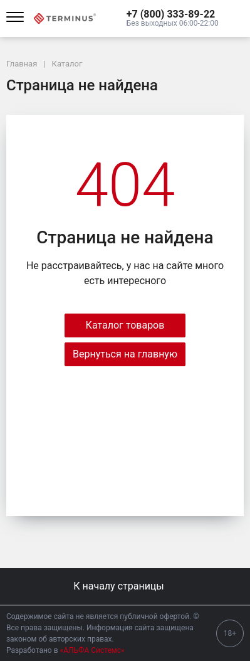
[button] (173, 14)
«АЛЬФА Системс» (92, 650)
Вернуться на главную (125, 354)
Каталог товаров (125, 325)
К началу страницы (124, 586)
